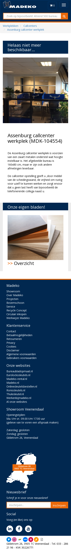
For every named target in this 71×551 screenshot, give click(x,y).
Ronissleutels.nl (15, 390)
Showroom (13, 291)
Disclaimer (12, 350)
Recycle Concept (16, 310)
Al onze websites (16, 401)
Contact (11, 331)
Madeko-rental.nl (16, 379)
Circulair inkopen (16, 314)
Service (10, 306)
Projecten (12, 299)
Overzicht (35, 240)
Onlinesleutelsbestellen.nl (21, 386)
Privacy (10, 342)
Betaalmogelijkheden (19, 335)
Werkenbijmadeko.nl (18, 398)
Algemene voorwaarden (21, 354)
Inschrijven (59, 505)
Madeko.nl (12, 382)
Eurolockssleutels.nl (18, 375)
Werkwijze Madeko (18, 318)
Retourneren (14, 339)
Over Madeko (14, 295)
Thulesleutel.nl (15, 394)
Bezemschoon (15, 303)
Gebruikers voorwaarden (21, 358)
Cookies (11, 346)
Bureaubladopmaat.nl (19, 371)
